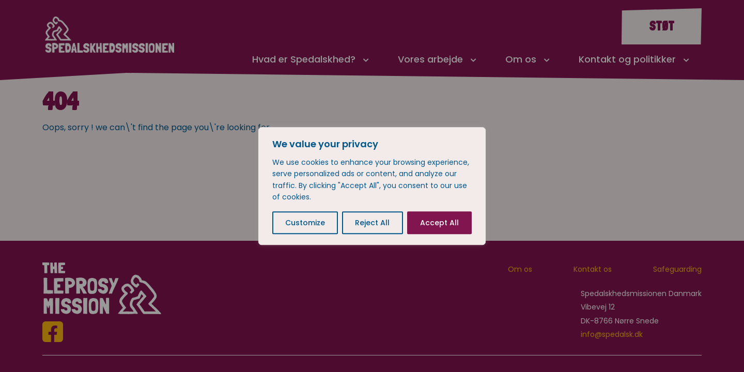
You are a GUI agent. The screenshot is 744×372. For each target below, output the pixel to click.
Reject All (372, 223)
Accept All (439, 223)
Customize (305, 223)
